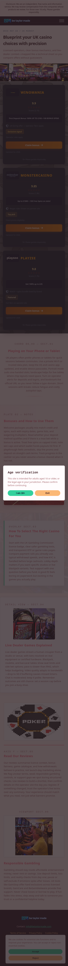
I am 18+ (20, 493)
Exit (47, 493)
